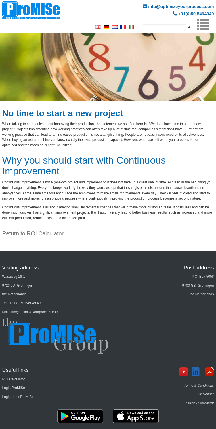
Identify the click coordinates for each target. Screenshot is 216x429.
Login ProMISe (13, 388)
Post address (198, 268)
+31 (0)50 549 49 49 (25, 303)
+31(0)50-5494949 (196, 13)
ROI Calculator (13, 379)
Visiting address (20, 268)
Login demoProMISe (18, 397)
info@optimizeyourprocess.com (181, 6)
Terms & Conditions (199, 386)
